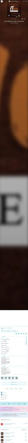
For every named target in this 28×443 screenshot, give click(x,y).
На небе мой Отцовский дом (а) (9, 423)
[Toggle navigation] (26, 1)
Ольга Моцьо (3, 392)
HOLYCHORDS (4, 407)
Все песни (24, 429)
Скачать (14, 382)
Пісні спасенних (14, 23)
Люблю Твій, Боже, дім (8, 439)
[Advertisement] (14, 318)
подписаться (24, 409)
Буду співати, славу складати (9, 436)
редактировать (24, 413)
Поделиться (14, 384)
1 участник (4, 394)
